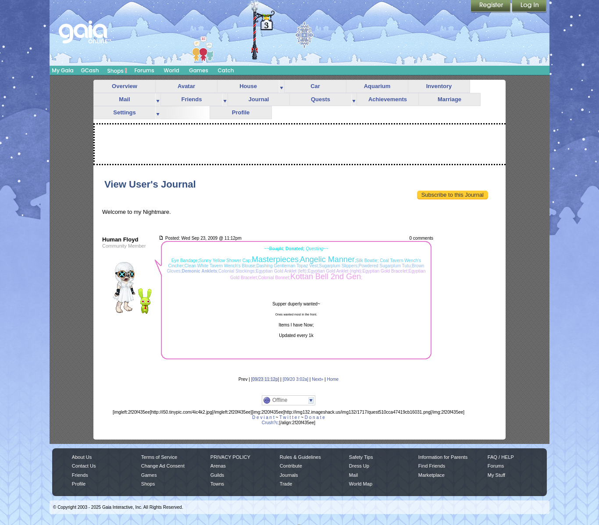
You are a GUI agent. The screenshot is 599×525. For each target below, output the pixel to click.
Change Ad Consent (163, 465)
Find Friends (431, 465)
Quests (320, 99)
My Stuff (496, 475)
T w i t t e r (289, 417)
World (171, 70)
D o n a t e (315, 417)
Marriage (449, 99)
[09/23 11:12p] (265, 379)
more (281, 86)
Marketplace (431, 475)
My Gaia (62, 70)
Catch (226, 70)
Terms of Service (159, 457)
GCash (90, 70)
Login (529, 6)
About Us (82, 457)
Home (333, 379)
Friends (192, 99)
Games (198, 70)
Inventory (439, 86)
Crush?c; (270, 422)
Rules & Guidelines (300, 457)
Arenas (218, 465)
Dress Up (359, 465)
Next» (317, 379)
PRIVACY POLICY (230, 457)
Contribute (291, 465)
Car (315, 86)
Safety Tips (361, 457)
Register (491, 6)
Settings (124, 112)
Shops (117, 70)
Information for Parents (442, 457)
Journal (259, 99)
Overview (124, 86)
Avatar (186, 86)
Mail (124, 99)
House (248, 86)
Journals (289, 475)
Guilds (217, 475)
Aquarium (377, 86)
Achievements (387, 99)
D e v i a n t (263, 417)
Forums (144, 70)
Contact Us (84, 465)
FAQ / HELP (501, 457)
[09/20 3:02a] (295, 379)
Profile (241, 112)
